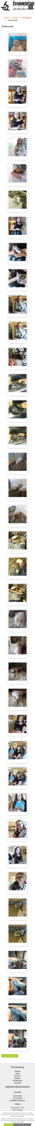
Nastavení (27, 1124)
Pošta (18, 1073)
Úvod (6, 18)
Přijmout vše (8, 1124)
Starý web (17, 1083)
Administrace (17, 1080)
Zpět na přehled (9, 1056)
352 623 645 (17, 1096)
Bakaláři (17, 1078)
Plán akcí (17, 1076)
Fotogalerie (26, 18)
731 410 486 (17, 1098)
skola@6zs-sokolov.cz (17, 1100)
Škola (15, 18)
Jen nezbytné (18, 1124)
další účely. (21, 1116)
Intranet (17, 1071)
